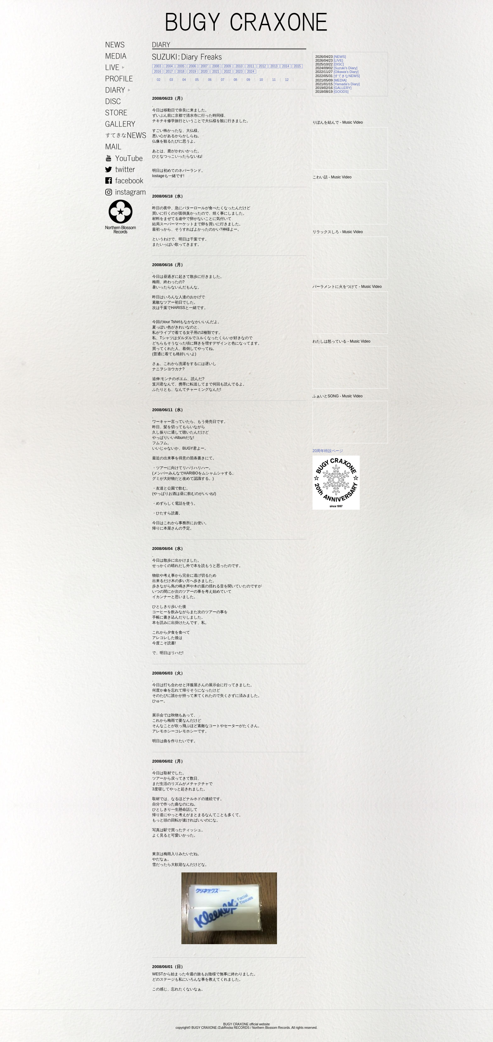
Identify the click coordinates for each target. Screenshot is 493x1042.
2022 (227, 71)
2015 (297, 66)
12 (287, 79)
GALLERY (127, 124)
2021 (215, 71)
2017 (169, 71)
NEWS (127, 45)
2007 (204, 66)
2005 (180, 66)
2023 (238, 71)
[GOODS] (341, 91)
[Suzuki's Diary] (345, 68)
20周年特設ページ (328, 451)
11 (274, 79)
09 (248, 79)
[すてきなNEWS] (347, 76)
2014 (285, 66)
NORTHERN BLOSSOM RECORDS (127, 216)
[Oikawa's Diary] (346, 72)
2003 (157, 66)
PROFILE (127, 79)
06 (210, 79)
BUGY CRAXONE (246, 22)
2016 (157, 71)
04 (184, 79)
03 (171, 79)
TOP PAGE (484, 1033)
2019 (192, 71)
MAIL (127, 147)
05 (197, 79)
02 (158, 79)
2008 (215, 66)
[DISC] (339, 64)
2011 (250, 66)
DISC (127, 101)
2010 (238, 66)
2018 (180, 71)
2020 (204, 71)
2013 (273, 66)
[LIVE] (338, 60)
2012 (262, 66)
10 (261, 79)
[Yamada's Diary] (347, 84)
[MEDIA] (340, 80)
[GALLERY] (343, 88)
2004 (169, 66)
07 (222, 79)
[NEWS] (340, 57)
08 (235, 79)
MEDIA (127, 56)
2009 (227, 66)
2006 (192, 66)
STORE (127, 113)
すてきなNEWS (127, 135)
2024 (250, 71)
